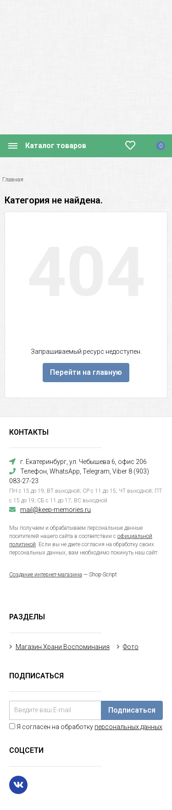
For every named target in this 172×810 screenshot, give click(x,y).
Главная (12, 179)
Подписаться (131, 710)
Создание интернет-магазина (45, 574)
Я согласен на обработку (85, 726)
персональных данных (128, 726)
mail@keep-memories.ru (55, 509)
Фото (131, 646)
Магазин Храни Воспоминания (63, 646)
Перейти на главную (86, 372)
